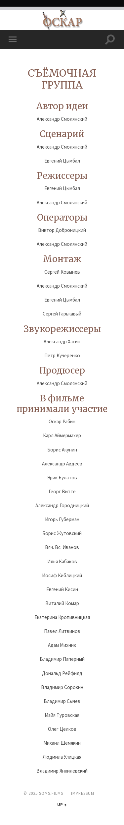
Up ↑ (61, 804)
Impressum (82, 793)
